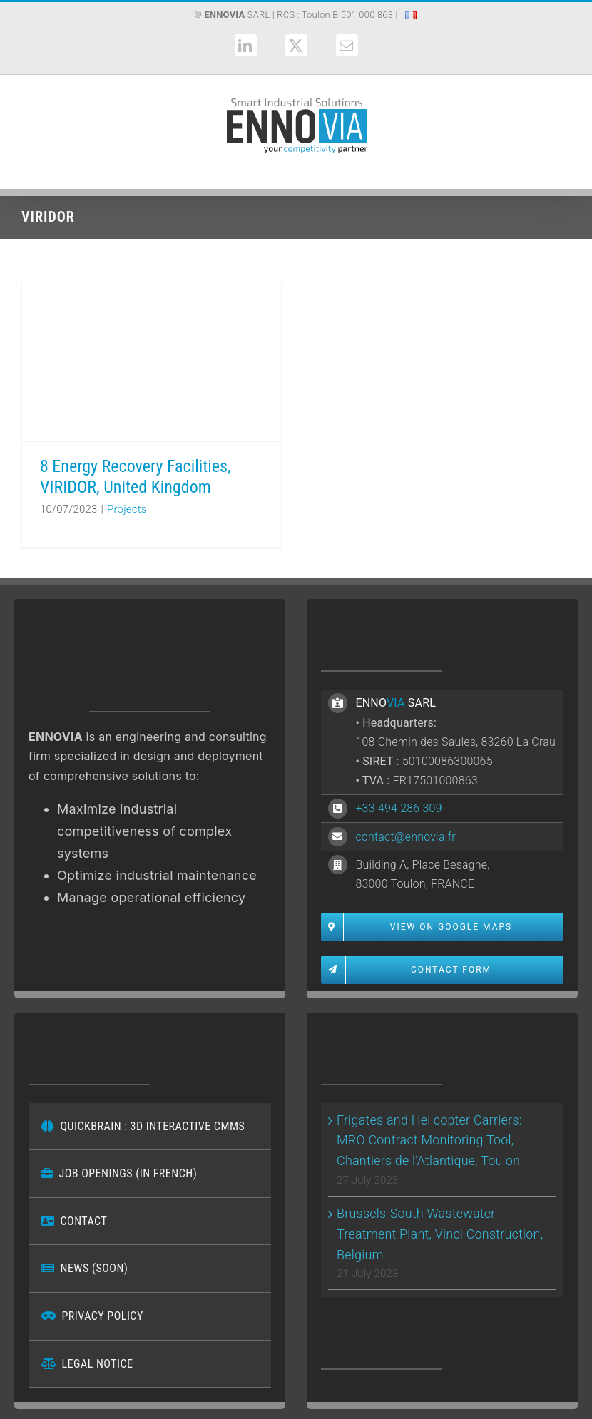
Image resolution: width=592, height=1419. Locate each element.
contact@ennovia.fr (405, 837)
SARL (237, 14)
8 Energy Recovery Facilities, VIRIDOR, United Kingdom (135, 476)
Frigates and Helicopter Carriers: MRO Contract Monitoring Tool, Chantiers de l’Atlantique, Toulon (429, 1140)
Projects (126, 509)
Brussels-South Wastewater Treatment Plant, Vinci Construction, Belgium (440, 1234)
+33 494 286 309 (398, 808)
